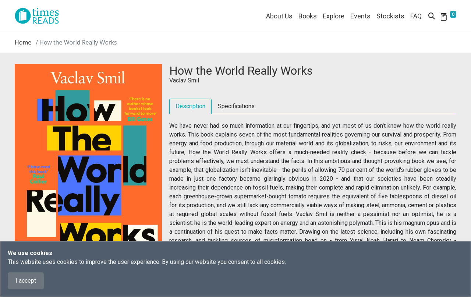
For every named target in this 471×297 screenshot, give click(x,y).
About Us (279, 16)
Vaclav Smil (184, 80)
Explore (333, 16)
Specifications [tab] (236, 106)
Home (23, 42)
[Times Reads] (40, 16)
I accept (25, 280)
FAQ (416, 16)
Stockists (390, 16)
